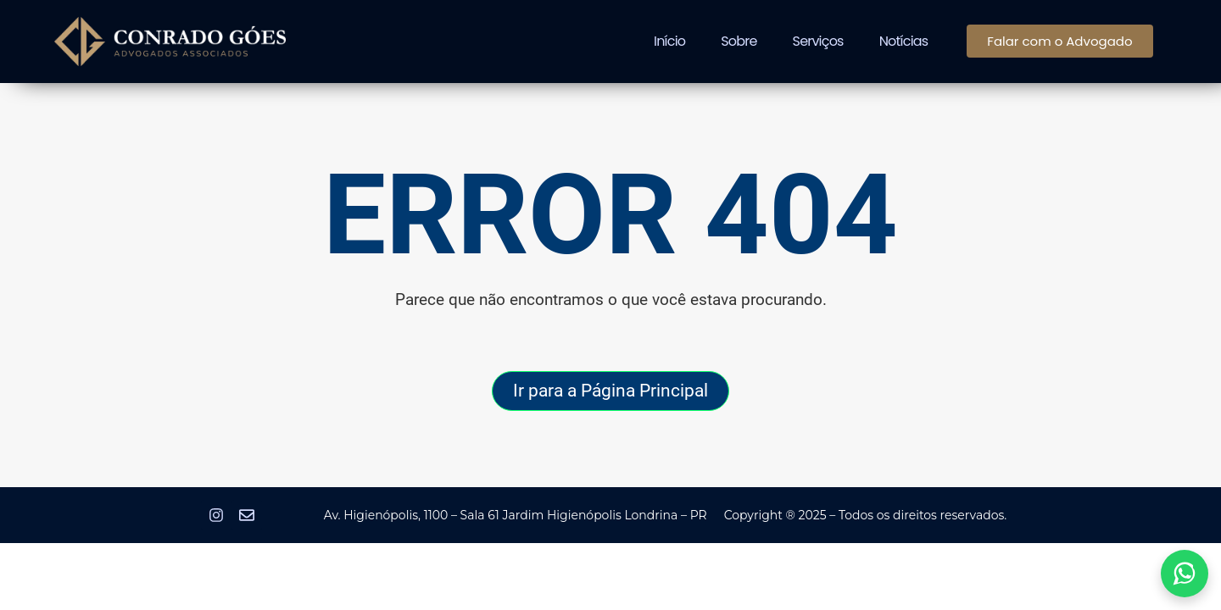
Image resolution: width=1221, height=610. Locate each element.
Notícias (903, 41)
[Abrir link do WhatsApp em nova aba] (1184, 573)
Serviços (818, 41)
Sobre (738, 41)
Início (669, 41)
